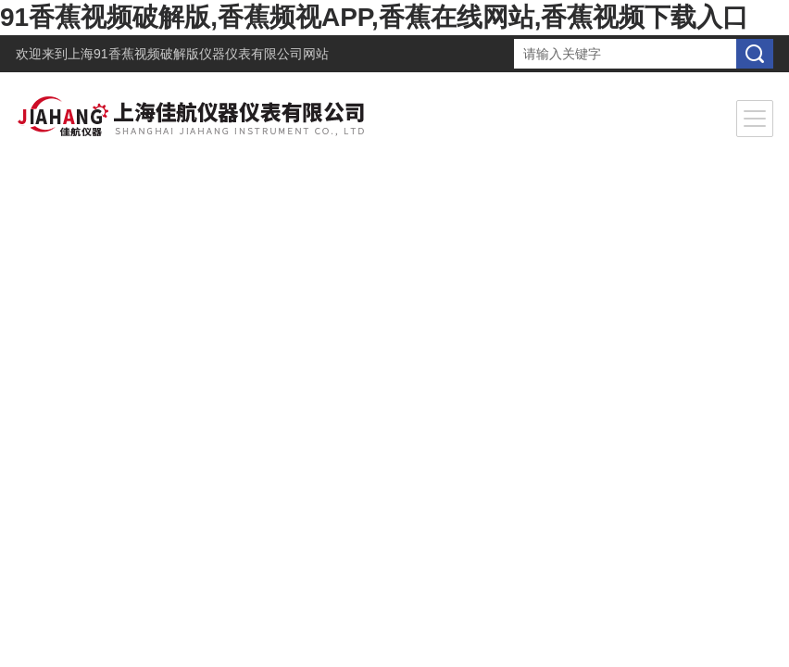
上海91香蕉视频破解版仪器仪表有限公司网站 (198, 53)
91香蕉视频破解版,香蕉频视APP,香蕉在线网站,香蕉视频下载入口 (374, 17)
